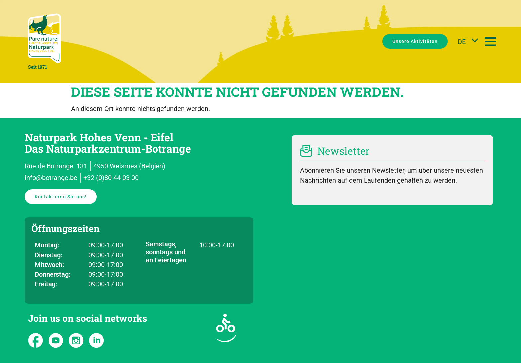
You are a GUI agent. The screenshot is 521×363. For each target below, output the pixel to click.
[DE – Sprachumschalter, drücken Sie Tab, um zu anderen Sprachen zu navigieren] (466, 41)
